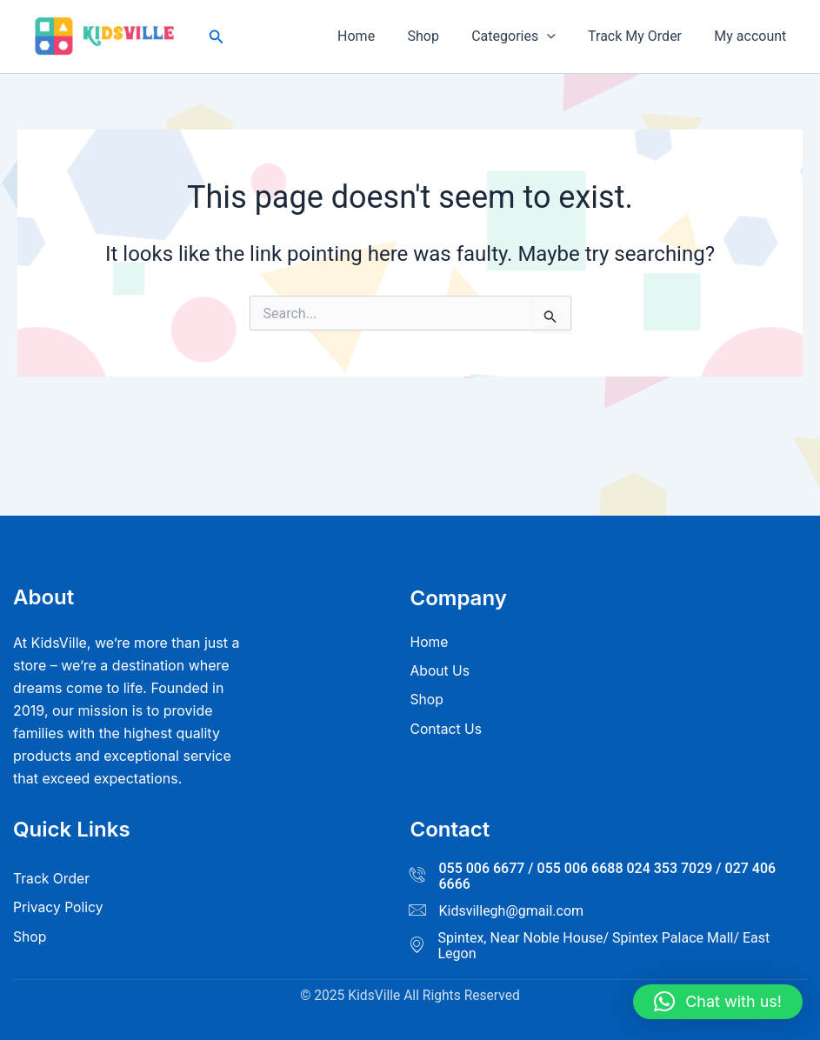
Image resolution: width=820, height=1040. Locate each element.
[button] (216, 37)
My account (753, 36)
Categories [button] (525, 36)
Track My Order (642, 36)
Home (377, 36)
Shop (439, 36)
